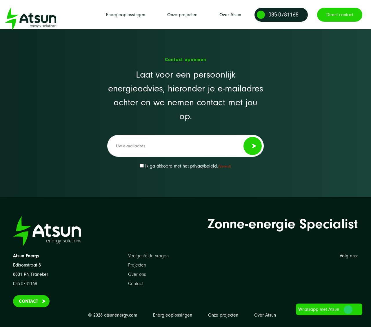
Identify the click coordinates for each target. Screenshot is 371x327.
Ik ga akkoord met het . (188, 166)
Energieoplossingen (125, 18)
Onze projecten (182, 18)
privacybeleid (203, 166)
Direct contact (339, 18)
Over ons (137, 274)
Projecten (137, 265)
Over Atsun (230, 18)
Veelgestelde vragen (148, 255)
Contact (28, 301)
